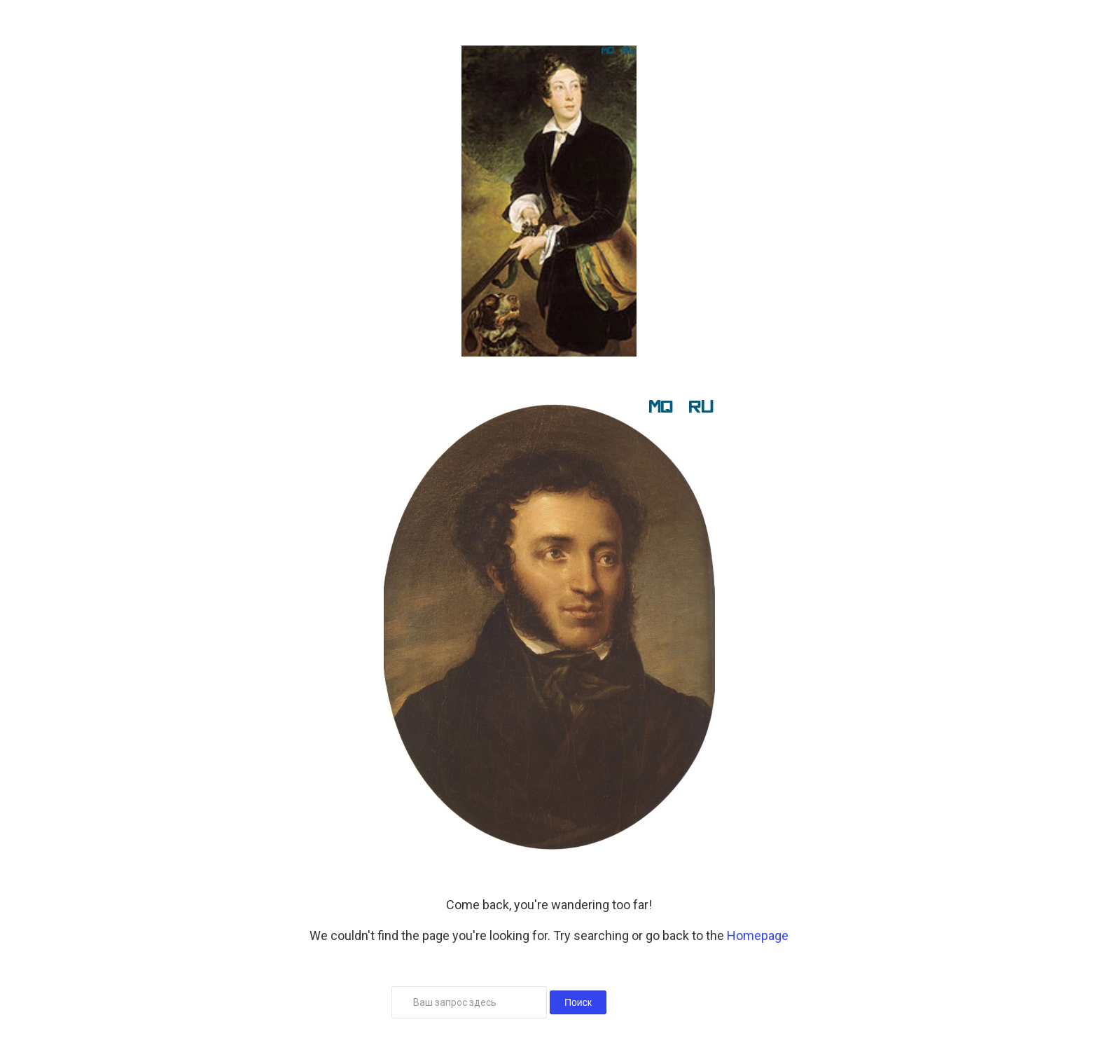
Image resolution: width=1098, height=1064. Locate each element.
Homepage (757, 935)
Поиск (578, 1002)
